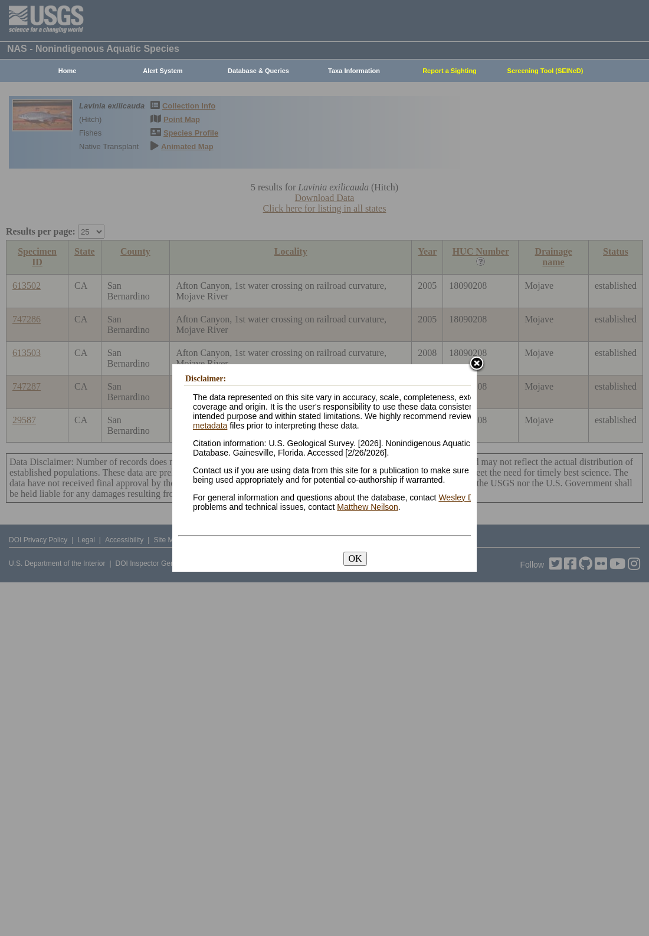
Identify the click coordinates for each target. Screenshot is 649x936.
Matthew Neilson (367, 507)
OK (355, 558)
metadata (210, 425)
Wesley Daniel (464, 497)
